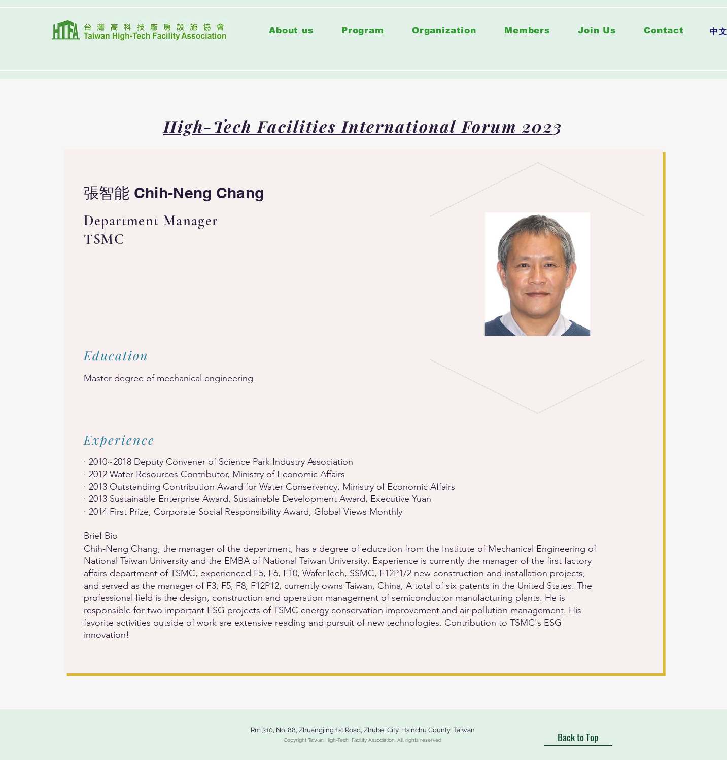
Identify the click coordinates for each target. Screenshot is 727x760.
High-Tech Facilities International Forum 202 (358, 126)
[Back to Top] (578, 737)
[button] (362, 31)
